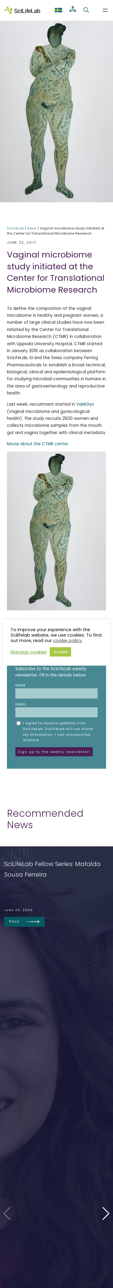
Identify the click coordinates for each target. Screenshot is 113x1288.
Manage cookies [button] (29, 652)
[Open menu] (105, 10)
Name (56, 690)
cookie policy (67, 640)
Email (56, 709)
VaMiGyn (85, 404)
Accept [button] (60, 652)
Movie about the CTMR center (37, 444)
